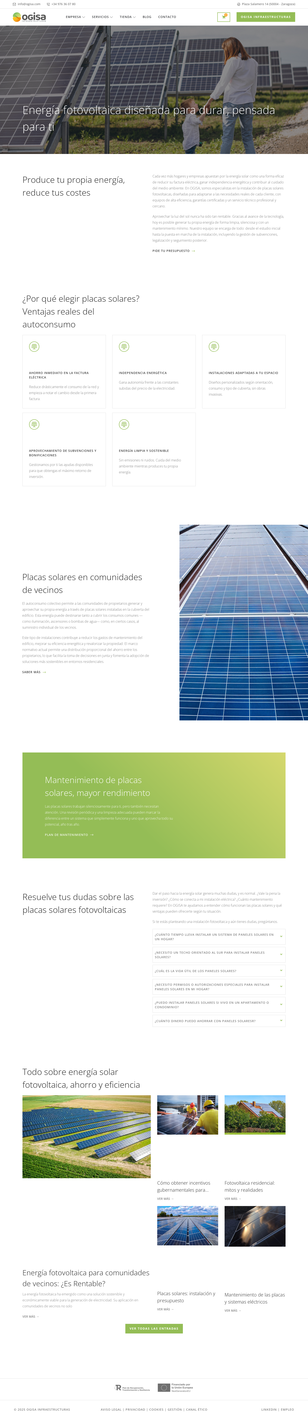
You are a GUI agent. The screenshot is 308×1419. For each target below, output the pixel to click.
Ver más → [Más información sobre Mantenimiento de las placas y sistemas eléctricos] (233, 1310)
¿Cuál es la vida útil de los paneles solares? (195, 971)
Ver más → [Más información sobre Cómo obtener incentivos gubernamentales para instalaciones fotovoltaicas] (165, 1199)
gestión (175, 1409)
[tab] (219, 937)
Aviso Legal (111, 1409)
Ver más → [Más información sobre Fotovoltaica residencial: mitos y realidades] (233, 1199)
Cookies (156, 1409)
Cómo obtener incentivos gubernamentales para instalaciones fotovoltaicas (184, 1190)
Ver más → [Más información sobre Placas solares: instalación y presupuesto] (165, 1309)
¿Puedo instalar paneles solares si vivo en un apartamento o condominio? (212, 1005)
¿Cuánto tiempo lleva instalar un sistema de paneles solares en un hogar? (214, 937)
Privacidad (135, 1409)
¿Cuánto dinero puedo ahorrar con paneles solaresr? (205, 1021)
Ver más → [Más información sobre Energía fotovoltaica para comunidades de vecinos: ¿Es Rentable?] (30, 1316)
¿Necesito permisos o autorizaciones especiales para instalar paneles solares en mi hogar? (212, 987)
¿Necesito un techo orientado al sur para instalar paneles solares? (210, 954)
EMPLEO (287, 1409)
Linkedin (269, 1409)
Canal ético (196, 1409)
